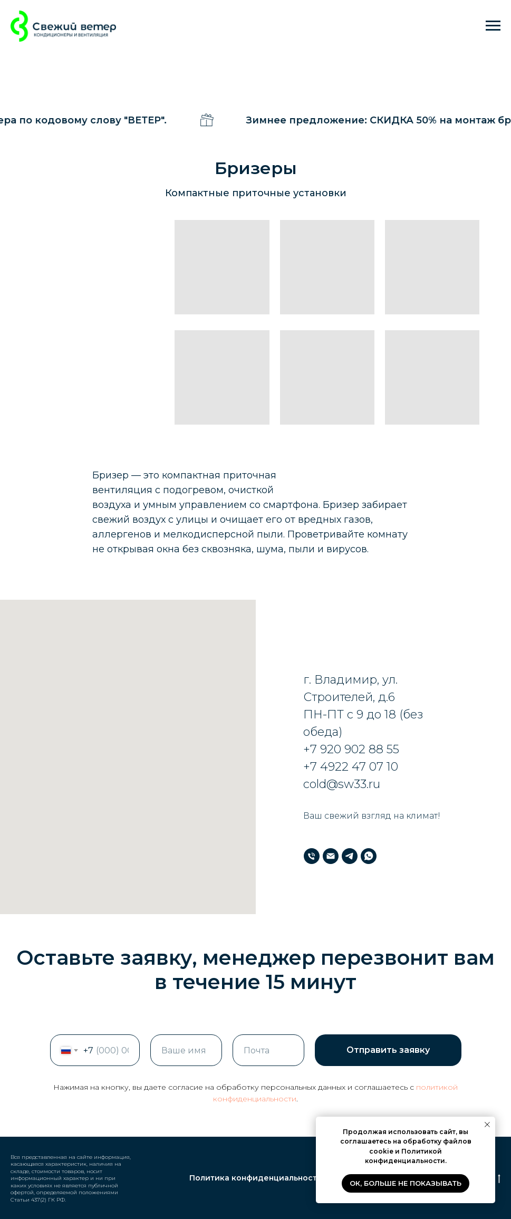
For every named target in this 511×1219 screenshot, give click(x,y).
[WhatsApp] (369, 856)
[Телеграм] (350, 856)
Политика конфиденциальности (255, 1178)
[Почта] (331, 856)
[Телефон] (312, 856)
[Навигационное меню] (493, 26)
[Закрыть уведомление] (487, 1124)
